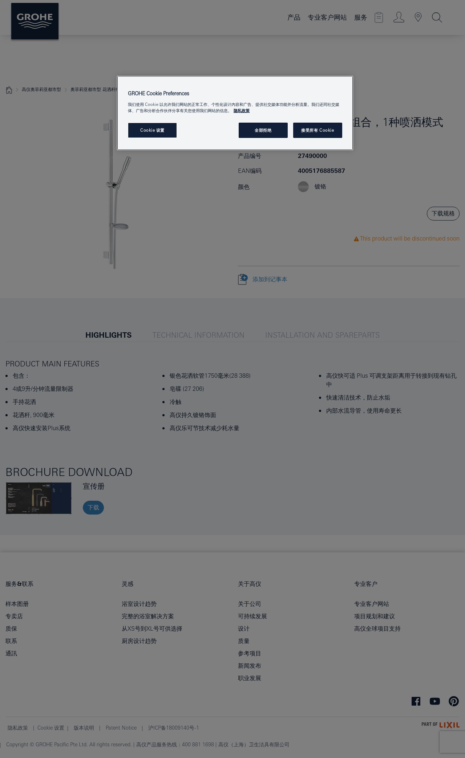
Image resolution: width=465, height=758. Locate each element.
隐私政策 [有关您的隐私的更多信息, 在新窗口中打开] (242, 110)
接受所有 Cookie (317, 130)
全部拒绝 (263, 130)
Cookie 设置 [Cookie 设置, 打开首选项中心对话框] (152, 130)
